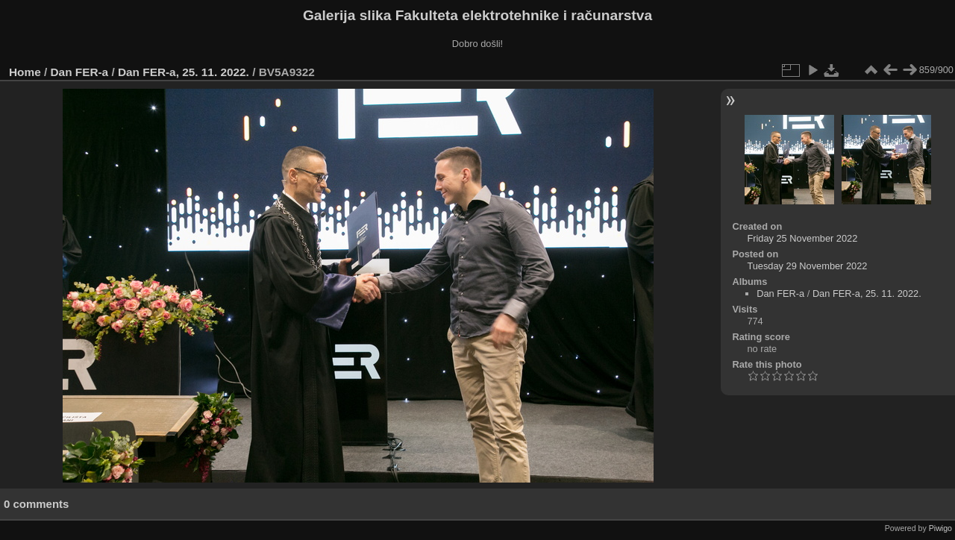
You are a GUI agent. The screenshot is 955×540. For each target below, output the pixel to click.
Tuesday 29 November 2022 (807, 265)
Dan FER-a (80, 72)
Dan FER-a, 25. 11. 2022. (183, 72)
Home (25, 72)
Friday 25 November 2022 (802, 238)
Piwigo (940, 528)
